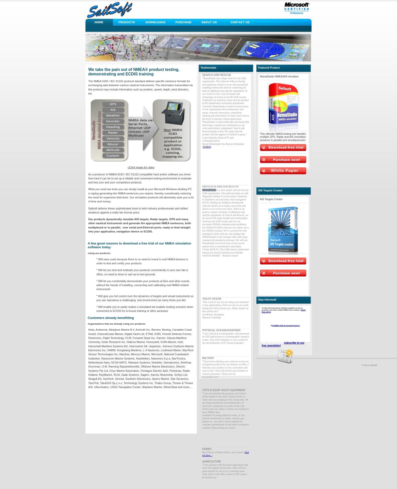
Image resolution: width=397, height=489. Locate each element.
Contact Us (238, 22)
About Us (211, 22)
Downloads (155, 22)
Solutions (127, 22)
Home (99, 22)
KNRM (207, 147)
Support (183, 22)
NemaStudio (209, 190)
